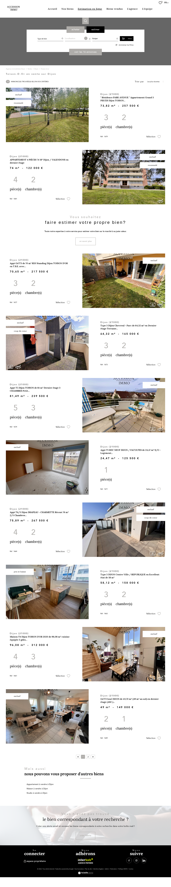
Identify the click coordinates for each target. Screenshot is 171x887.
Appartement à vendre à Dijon (40, 784)
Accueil (52, 8)
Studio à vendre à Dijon (37, 793)
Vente (30, 69)
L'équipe (147, 8)
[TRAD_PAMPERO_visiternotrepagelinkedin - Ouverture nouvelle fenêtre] (144, 860)
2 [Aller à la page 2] (88, 757)
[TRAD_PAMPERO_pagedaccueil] (13, 12)
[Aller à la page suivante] (93, 757)
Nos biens (67, 8)
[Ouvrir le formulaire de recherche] (126, 38)
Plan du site (88, 869)
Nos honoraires (79, 869)
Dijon (36, 69)
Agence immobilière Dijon (15, 69)
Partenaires (113, 869)
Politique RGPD (122, 869)
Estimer (95, 29)
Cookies (131, 869)
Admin (107, 869)
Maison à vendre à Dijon (37, 788)
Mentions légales (98, 869)
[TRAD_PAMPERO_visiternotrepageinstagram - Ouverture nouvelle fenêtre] (136, 860)
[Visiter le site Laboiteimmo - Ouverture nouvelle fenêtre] (85, 873)
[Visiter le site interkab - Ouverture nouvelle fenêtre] (85, 861)
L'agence (132, 8)
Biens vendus (114, 8)
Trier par (139, 81)
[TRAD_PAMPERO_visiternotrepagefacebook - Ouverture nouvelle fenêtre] (129, 860)
